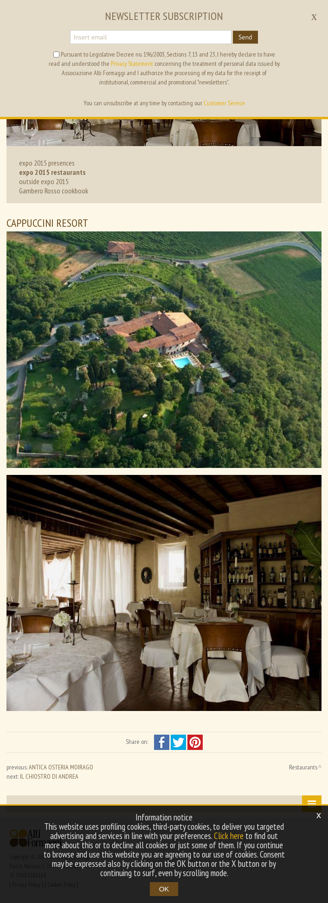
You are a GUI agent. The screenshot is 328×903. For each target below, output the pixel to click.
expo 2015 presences (47, 163)
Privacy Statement (132, 63)
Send (245, 37)
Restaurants (303, 767)
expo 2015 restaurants (52, 172)
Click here (229, 835)
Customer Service (224, 103)
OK (164, 889)
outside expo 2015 (44, 181)
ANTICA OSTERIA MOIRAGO (61, 767)
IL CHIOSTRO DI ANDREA (49, 776)
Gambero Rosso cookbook (53, 190)
